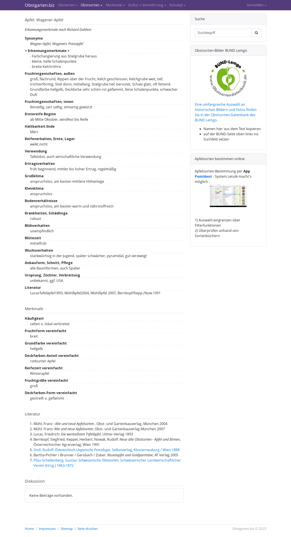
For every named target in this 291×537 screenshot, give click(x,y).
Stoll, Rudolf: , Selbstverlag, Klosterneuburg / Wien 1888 (107, 449)
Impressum (47, 528)
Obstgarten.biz (39, 5)
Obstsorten (90, 5)
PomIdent (203, 176)
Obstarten (66, 5)
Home (29, 528)
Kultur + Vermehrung (145, 5)
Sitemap (67, 528)
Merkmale (114, 5)
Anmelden (255, 5)
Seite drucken (87, 528)
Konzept (176, 5)
